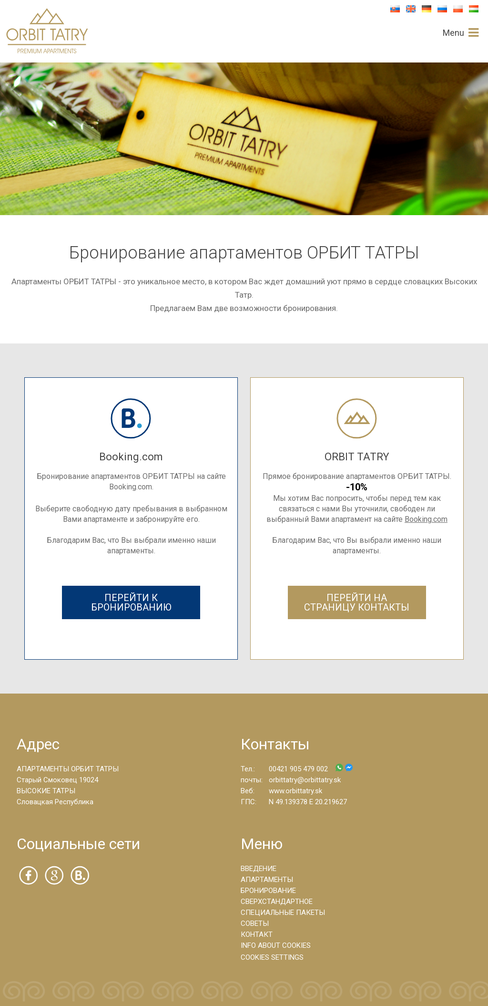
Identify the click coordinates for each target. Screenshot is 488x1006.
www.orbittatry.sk (295, 791)
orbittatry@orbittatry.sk (305, 780)
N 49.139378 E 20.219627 (308, 802)
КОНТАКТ (257, 934)
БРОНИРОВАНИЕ (268, 890)
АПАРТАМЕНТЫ (267, 879)
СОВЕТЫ (255, 923)
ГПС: (248, 802)
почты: (252, 780)
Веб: (247, 791)
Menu (453, 33)
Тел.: (248, 769)
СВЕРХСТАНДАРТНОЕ (277, 901)
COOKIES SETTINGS (272, 957)
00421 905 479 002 (311, 768)
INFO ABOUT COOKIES (276, 945)
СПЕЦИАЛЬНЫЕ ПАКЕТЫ (283, 912)
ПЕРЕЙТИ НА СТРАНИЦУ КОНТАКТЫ (356, 602)
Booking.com (426, 519)
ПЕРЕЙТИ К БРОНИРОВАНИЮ (131, 602)
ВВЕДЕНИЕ (258, 868)
